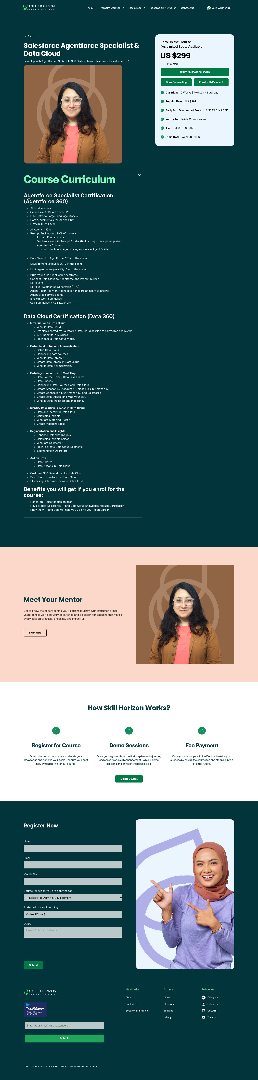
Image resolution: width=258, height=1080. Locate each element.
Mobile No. (30, 874)
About (91, 8)
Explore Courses (129, 779)
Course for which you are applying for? (49, 890)
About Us (131, 997)
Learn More (35, 632)
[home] (38, 8)
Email (27, 858)
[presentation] (49, 949)
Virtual (167, 997)
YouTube (168, 1010)
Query (27, 923)
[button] (112, 8)
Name (27, 841)
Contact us (187, 8)
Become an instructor (137, 1010)
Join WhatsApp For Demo (195, 71)
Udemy (167, 1017)
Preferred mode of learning (41, 907)
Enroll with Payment (211, 82)
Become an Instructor (163, 8)
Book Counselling (176, 82)
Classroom (169, 1004)
